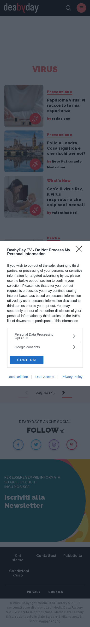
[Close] (80, 250)
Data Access (44, 377)
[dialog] (45, 313)
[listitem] (45, 336)
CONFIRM (26, 360)
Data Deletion (18, 377)
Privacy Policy (71, 377)
